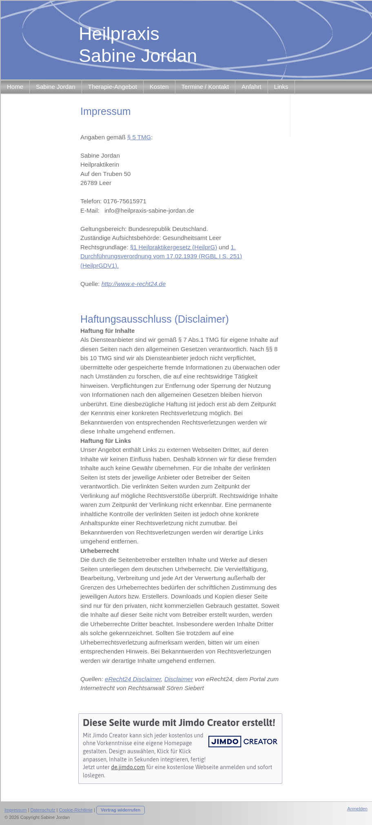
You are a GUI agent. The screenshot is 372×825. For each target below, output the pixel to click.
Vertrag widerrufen (120, 809)
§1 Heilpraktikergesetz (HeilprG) (173, 247)
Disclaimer (178, 678)
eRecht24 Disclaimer (133, 678)
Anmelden (357, 808)
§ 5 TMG (139, 137)
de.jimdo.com (128, 767)
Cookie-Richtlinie (76, 809)
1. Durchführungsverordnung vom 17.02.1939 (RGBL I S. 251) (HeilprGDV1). (161, 256)
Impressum (15, 809)
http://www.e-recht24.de (134, 283)
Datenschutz (42, 809)
